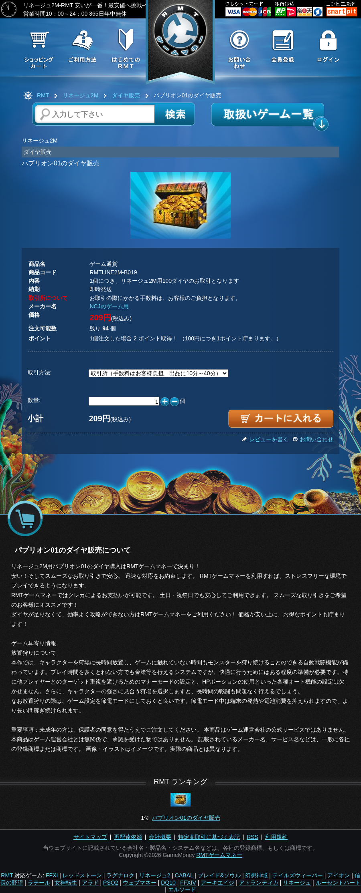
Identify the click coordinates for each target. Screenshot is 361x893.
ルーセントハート (338, 882)
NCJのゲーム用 (108, 306)
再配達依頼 (128, 837)
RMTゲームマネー (219, 855)
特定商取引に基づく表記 (209, 837)
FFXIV (188, 882)
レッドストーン (82, 875)
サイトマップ (90, 837)
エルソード (182, 889)
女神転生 (66, 882)
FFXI (52, 875)
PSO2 (110, 882)
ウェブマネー (139, 882)
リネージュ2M (80, 95)
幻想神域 (256, 875)
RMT (43, 95)
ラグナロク (120, 875)
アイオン (338, 875)
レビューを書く (265, 439)
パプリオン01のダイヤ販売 (186, 818)
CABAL (184, 875)
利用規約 (276, 837)
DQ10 (168, 882)
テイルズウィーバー (297, 875)
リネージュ (297, 882)
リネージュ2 (154, 875)
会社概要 (160, 837)
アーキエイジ (217, 882)
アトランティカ (258, 882)
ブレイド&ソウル (219, 875)
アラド (90, 882)
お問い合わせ (312, 439)
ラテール (39, 882)
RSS (252, 837)
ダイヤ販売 (126, 95)
